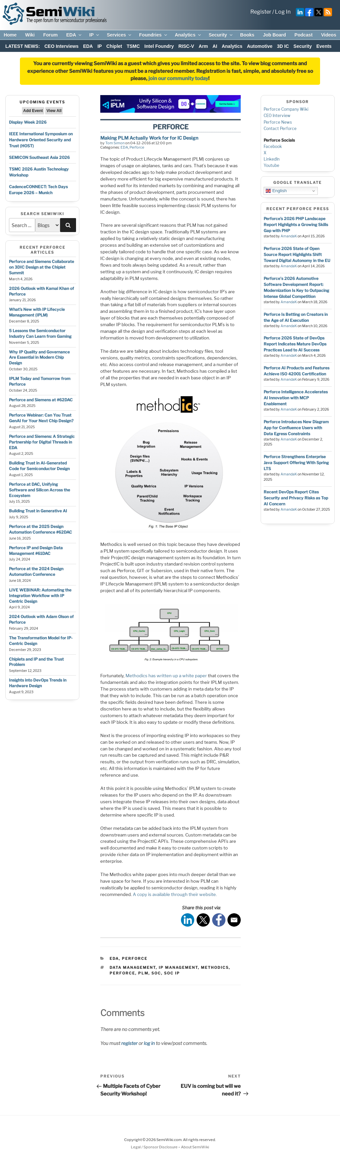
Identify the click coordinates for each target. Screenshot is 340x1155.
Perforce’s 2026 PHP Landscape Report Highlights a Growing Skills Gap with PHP (296, 224)
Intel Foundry (159, 46)
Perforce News (278, 122)
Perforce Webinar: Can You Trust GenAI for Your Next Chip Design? (41, 418)
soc (156, 973)
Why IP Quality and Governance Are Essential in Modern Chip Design (39, 357)
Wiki (30, 35)
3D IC (283, 46)
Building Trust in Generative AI (38, 510)
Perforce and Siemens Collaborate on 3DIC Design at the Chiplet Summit (41, 267)
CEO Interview (277, 115)
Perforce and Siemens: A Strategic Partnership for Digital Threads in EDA (42, 442)
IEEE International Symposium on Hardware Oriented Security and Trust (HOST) (41, 139)
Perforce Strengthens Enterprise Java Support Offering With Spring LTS (296, 462)
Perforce (136, 147)
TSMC (133, 46)
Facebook (273, 146)
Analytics (188, 35)
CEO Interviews (61, 46)
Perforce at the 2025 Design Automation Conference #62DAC (40, 529)
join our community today (178, 78)
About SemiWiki (195, 1147)
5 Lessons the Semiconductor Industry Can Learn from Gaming (40, 333)
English (276, 190)
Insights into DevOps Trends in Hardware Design (37, 683)
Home (10, 35)
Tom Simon (115, 143)
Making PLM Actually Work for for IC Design (149, 138)
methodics (215, 967)
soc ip (172, 973)
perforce (122, 973)
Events (324, 46)
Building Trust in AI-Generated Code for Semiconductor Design (39, 465)
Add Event (33, 110)
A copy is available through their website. (175, 894)
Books (247, 35)
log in (149, 1043)
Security (221, 35)
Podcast (303, 35)
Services (119, 35)
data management (133, 967)
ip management (178, 967)
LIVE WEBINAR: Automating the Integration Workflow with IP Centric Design (40, 595)
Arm (203, 46)
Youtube (271, 165)
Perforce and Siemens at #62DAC (41, 399)
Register (260, 12)
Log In (283, 12)
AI (214, 46)
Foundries (153, 35)
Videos (328, 35)
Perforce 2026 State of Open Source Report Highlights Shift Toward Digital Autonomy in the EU (297, 254)
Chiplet (114, 46)
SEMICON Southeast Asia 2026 (39, 157)
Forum (50, 35)
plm (143, 973)
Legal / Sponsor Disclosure (154, 1147)
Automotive (260, 46)
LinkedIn (272, 159)
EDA (74, 35)
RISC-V (186, 46)
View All (53, 110)
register (129, 1043)
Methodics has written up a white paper (166, 675)
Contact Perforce (280, 128)
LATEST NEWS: (22, 46)
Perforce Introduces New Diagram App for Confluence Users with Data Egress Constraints (296, 427)
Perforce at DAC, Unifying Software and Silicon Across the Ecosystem (39, 490)
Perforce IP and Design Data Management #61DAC (36, 550)
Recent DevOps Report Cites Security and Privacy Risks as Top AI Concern (296, 497)
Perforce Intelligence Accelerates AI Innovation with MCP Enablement (296, 397)
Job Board (274, 35)
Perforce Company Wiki (286, 109)
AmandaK (289, 236)
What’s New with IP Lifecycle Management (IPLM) (37, 312)
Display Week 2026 (27, 122)
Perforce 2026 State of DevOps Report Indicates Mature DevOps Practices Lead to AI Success (295, 343)
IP (94, 35)
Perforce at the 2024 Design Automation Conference (36, 571)
